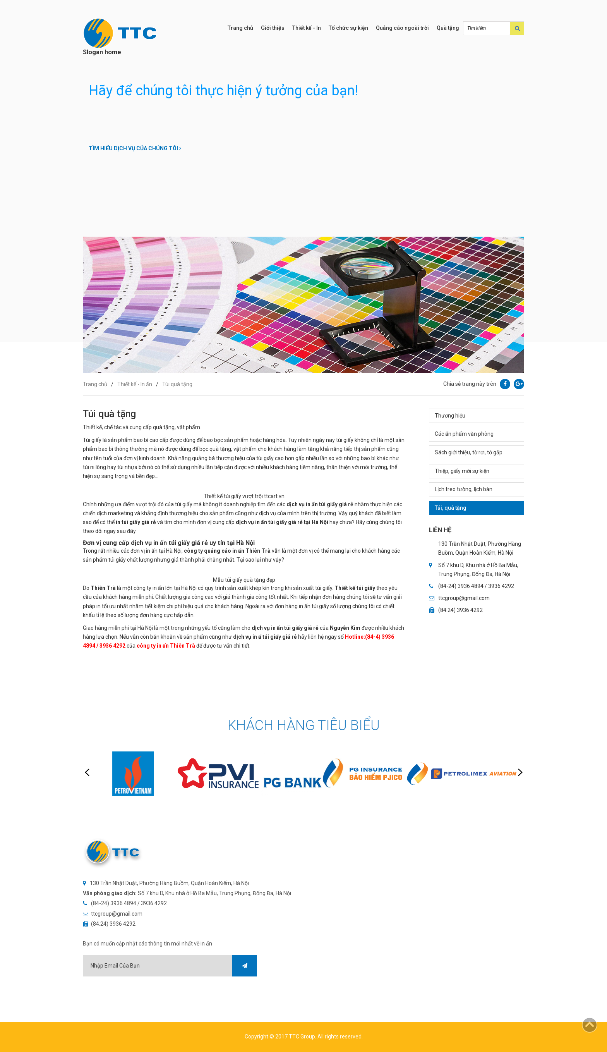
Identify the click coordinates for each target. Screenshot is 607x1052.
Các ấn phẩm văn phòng (464, 434)
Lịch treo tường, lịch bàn (463, 489)
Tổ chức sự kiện (348, 28)
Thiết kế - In (306, 28)
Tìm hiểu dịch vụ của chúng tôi (135, 148)
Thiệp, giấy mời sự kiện (462, 471)
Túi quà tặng (177, 384)
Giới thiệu (273, 28)
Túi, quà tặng (450, 508)
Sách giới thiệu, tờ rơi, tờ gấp (468, 452)
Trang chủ (240, 28)
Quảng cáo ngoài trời (402, 28)
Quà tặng (448, 28)
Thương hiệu (450, 416)
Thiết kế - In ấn (134, 384)
